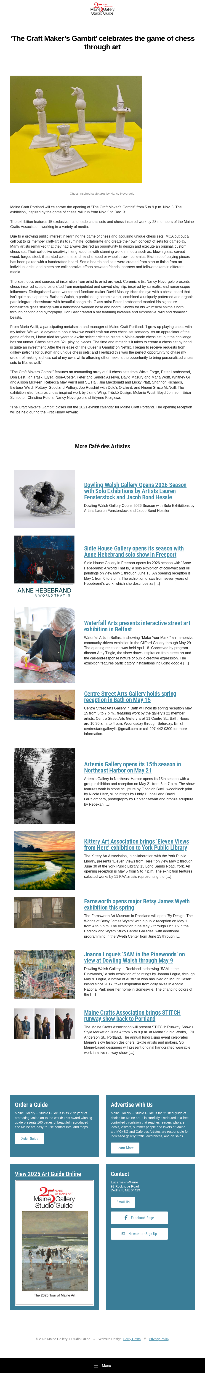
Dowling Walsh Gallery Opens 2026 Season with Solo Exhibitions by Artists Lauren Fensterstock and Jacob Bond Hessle (135, 491)
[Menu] (102, 1365)
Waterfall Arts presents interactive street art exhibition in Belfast (137, 626)
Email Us (123, 1202)
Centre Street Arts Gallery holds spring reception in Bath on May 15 (130, 697)
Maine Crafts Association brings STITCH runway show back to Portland (132, 1015)
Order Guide (30, 1138)
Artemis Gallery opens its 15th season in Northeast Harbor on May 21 (132, 767)
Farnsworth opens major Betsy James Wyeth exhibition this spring (137, 904)
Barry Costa (132, 1339)
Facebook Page (139, 1218)
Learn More (125, 1148)
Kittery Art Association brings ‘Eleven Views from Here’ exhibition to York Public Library (136, 844)
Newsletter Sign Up (139, 1234)
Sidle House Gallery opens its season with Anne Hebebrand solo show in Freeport (134, 551)
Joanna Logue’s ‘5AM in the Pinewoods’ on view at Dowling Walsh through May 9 (134, 957)
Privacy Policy (159, 1339)
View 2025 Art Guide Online (48, 1174)
